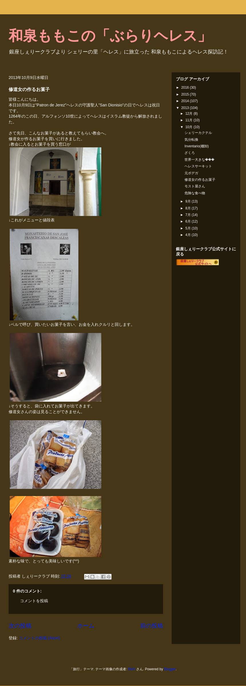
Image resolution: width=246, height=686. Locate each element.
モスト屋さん (194, 186)
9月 (188, 201)
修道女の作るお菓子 (199, 180)
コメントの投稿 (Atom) (39, 638)
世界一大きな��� (199, 160)
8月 (188, 208)
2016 (185, 88)
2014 (185, 101)
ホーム (85, 625)
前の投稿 (151, 625)
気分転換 (191, 140)
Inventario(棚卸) (196, 146)
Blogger (170, 669)
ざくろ (189, 153)
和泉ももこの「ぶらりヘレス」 (110, 36)
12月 (189, 114)
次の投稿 (20, 625)
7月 (188, 215)
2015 (185, 94)
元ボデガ (191, 173)
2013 (185, 108)
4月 (188, 235)
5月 (188, 228)
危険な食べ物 (194, 193)
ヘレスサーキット (198, 166)
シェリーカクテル (198, 133)
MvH (131, 669)
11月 (189, 120)
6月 (188, 221)
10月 (189, 127)
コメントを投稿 (34, 600)
